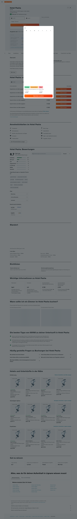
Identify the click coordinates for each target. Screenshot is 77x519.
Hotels (17, 496)
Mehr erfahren (46, 111)
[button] (2, 2)
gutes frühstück (13, 176)
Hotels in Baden (34, 466)
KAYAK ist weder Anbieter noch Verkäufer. (41, 486)
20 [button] (19, 38)
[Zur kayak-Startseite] (8, 2)
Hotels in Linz (52, 466)
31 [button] (30, 41)
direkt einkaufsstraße (14, 187)
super (11, 184)
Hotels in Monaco (16, 468)
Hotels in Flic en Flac (16, 471)
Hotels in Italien (28, 496)
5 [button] (36, 29)
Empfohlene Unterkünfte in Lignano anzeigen (62, 406)
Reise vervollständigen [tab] (25, 457)
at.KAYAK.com (12, 496)
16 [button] (27, 35)
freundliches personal (19, 179)
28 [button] (22, 41)
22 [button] (25, 38)
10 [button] (30, 32)
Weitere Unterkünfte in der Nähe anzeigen (63, 354)
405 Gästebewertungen (21, 14)
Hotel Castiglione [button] (29, 420)
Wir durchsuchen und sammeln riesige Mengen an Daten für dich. (41, 488)
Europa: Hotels (21, 496)
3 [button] (30, 29)
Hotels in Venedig (16, 470)
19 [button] (36, 35)
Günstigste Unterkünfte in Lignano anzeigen (62, 380)
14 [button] (22, 35)
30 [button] (27, 41)
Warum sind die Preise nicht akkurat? (41, 490)
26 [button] (36, 38)
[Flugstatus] (2, 16)
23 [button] (27, 38)
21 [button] (22, 38)
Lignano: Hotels (46, 496)
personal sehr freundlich (22, 176)
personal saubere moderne (15, 182)
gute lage (12, 179)
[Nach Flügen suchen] (2, 5)
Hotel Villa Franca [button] (29, 396)
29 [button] (25, 41)
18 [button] (33, 35)
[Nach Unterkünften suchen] (2, 8)
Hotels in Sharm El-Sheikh (36, 470)
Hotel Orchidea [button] (59, 396)
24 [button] (30, 38)
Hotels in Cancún (53, 468)
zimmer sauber (24, 182)
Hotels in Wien (15, 465)
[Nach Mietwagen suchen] (2, 10)
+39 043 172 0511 (13, 12)
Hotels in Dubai (34, 471)
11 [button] (33, 32)
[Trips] (2, 22)
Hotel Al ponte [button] (44, 396)
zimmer (26, 179)
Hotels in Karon (53, 465)
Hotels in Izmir (52, 470)
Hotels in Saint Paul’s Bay (36, 465)
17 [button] (30, 35)
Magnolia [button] (43, 370)
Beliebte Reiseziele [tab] (15, 457)
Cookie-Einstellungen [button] (14, 116)
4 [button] (33, 29)
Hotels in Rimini (34, 468)
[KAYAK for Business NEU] (2, 19)
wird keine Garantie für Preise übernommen (38, 482)
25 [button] (33, 38)
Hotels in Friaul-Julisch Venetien (37, 496)
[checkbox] (16, 208)
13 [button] (19, 35)
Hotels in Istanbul (16, 466)
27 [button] (19, 41)
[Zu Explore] (2, 14)
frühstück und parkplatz (18, 184)
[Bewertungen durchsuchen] (47, 153)
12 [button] (36, 32)
